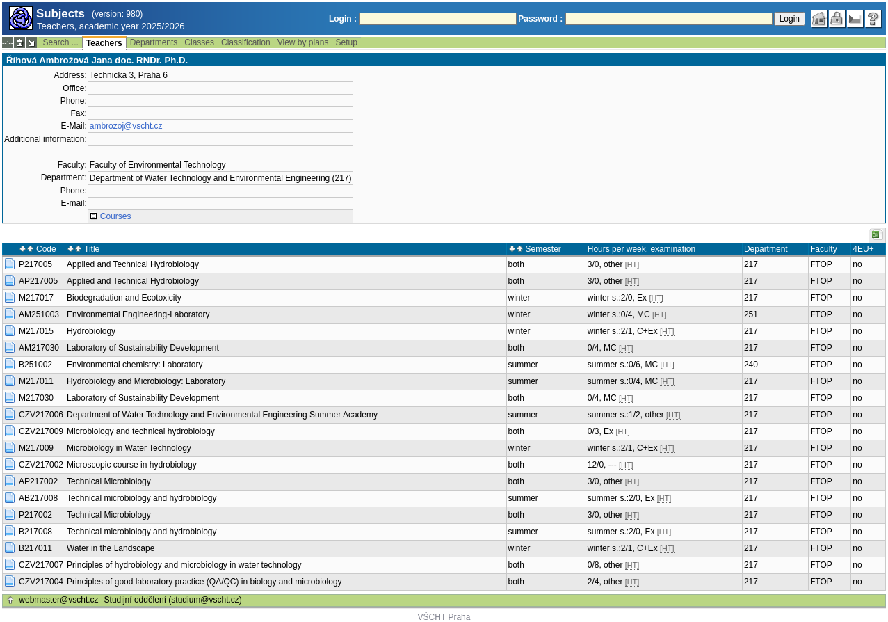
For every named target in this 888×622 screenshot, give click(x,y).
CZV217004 (41, 582)
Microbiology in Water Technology (129, 448)
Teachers (104, 43)
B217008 (35, 531)
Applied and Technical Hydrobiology (133, 264)
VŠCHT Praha (444, 617)
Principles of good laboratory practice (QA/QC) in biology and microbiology (204, 582)
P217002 (35, 515)
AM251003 (39, 314)
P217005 (35, 264)
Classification (246, 42)
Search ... (60, 42)
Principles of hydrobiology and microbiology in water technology (184, 565)
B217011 (35, 548)
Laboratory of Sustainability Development (143, 348)
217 (751, 264)
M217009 (36, 448)
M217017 (36, 298)
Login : (343, 19)
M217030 (36, 398)
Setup (346, 42)
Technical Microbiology (109, 481)
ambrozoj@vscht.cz (126, 126)
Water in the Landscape (110, 548)
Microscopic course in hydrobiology (132, 465)
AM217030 (39, 348)
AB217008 (38, 498)
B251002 (35, 364)
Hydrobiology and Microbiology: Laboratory (146, 381)
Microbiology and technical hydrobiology (141, 431)
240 (751, 364)
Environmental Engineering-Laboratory (138, 314)
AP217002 (38, 481)
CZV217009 (41, 431)
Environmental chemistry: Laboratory (134, 364)
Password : (540, 19)
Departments (154, 42)
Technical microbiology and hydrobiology (141, 498)
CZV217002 (41, 465)
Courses (115, 216)
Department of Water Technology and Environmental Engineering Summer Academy (222, 415)
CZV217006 (41, 415)
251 (751, 314)
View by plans (303, 42)
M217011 (36, 381)
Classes (199, 42)
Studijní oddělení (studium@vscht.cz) (173, 600)
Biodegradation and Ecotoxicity (124, 298)
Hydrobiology (91, 331)
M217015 (36, 331)
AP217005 (38, 281)
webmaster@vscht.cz (58, 600)
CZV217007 (41, 565)
